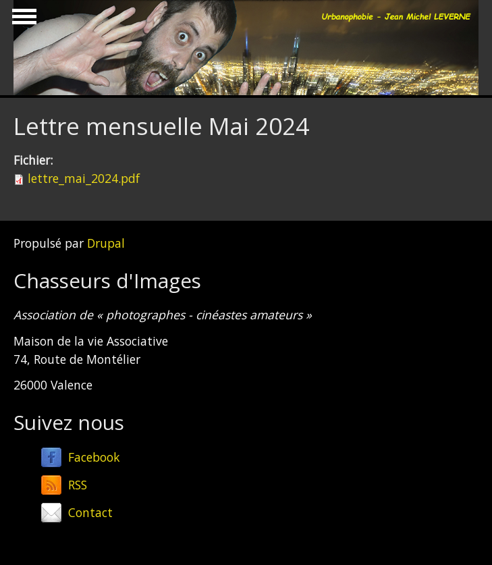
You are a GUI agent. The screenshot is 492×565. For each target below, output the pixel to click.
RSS (77, 485)
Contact (90, 512)
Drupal (106, 243)
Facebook (94, 457)
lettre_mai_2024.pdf (84, 178)
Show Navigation (22, 20)
